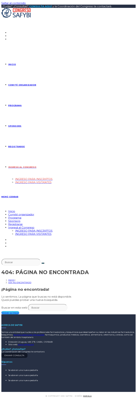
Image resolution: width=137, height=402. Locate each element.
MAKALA (87, 396)
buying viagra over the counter (29, 334)
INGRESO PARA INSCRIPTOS (34, 230)
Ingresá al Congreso (21, 227)
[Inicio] (11, 280)
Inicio (11, 211)
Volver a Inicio (10, 312)
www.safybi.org (26, 344)
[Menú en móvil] (9, 197)
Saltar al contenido (13, 3)
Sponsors (14, 221)
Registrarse (15, 224)
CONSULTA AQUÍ (40, 6)
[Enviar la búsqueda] (43, 263)
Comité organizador (21, 214)
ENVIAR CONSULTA (14, 355)
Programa (14, 217)
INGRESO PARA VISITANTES (33, 234)
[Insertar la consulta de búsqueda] (21, 262)
